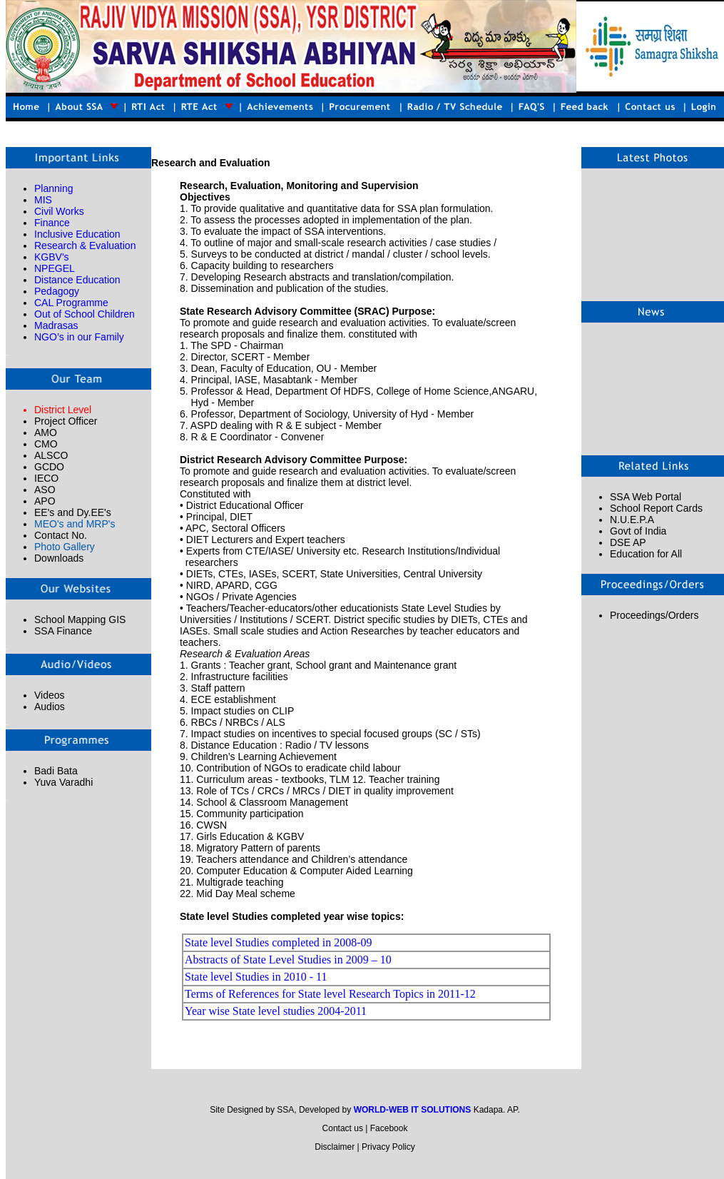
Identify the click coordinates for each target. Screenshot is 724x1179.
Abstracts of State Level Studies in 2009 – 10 (288, 959)
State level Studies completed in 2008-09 (278, 942)
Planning (53, 188)
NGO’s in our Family (79, 337)
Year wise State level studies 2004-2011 (276, 1011)
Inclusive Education (77, 234)
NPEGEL (54, 268)
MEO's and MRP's (74, 524)
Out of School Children (84, 314)
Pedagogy (56, 291)
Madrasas (56, 325)
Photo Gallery (64, 546)
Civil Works (59, 211)
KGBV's (51, 257)
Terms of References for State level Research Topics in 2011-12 (330, 994)
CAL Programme (71, 302)
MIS (43, 200)
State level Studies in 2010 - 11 (256, 977)
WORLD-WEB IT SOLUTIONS (412, 1110)
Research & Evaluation (85, 245)
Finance (52, 222)
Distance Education (77, 279)
